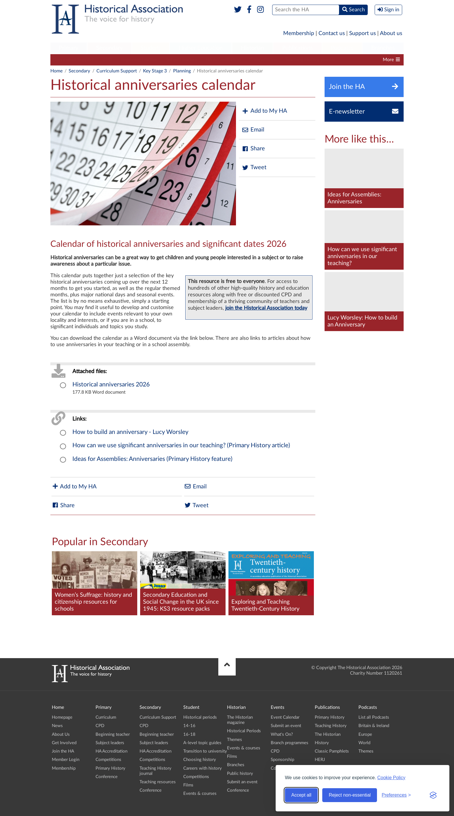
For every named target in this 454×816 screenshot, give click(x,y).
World (364, 743)
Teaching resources (158, 782)
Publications (297, 48)
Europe (365, 734)
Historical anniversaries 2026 (111, 384)
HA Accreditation (223, 59)
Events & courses (200, 793)
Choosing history (199, 759)
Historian (252, 48)
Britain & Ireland (373, 726)
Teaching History (331, 726)
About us (391, 33)
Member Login (65, 759)
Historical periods (200, 717)
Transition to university (205, 751)
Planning (182, 71)
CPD (107, 59)
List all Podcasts (373, 717)
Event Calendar (285, 717)
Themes (234, 739)
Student (150, 48)
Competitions (263, 59)
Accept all (301, 795)
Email (253, 130)
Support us (362, 33)
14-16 (189, 726)
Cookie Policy (391, 777)
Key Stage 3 (155, 71)
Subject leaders (181, 59)
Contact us (331, 33)
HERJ (320, 759)
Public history (240, 773)
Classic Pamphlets (332, 751)
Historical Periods (244, 731)
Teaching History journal (310, 59)
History (322, 743)
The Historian (327, 734)
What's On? (282, 734)
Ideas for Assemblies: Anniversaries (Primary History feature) (152, 459)
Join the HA (63, 751)
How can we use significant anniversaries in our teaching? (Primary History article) (181, 445)
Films (188, 785)
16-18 (189, 734)
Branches (383, 48)
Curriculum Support (73, 59)
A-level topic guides (202, 743)
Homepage (62, 717)
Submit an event (242, 782)
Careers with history (202, 768)
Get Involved (64, 743)
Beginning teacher (139, 59)
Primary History (110, 768)
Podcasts (342, 48)
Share (253, 149)
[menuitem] (68, 48)
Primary (68, 48)
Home (56, 71)
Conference (107, 777)
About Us (61, 734)
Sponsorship (282, 759)
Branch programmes (289, 743)
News (57, 726)
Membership (298, 33)
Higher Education (201, 48)
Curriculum (106, 717)
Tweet (254, 168)
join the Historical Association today (266, 308)
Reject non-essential (350, 795)
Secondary (109, 48)
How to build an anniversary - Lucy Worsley (130, 432)
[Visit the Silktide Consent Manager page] (433, 795)
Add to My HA (264, 111)
